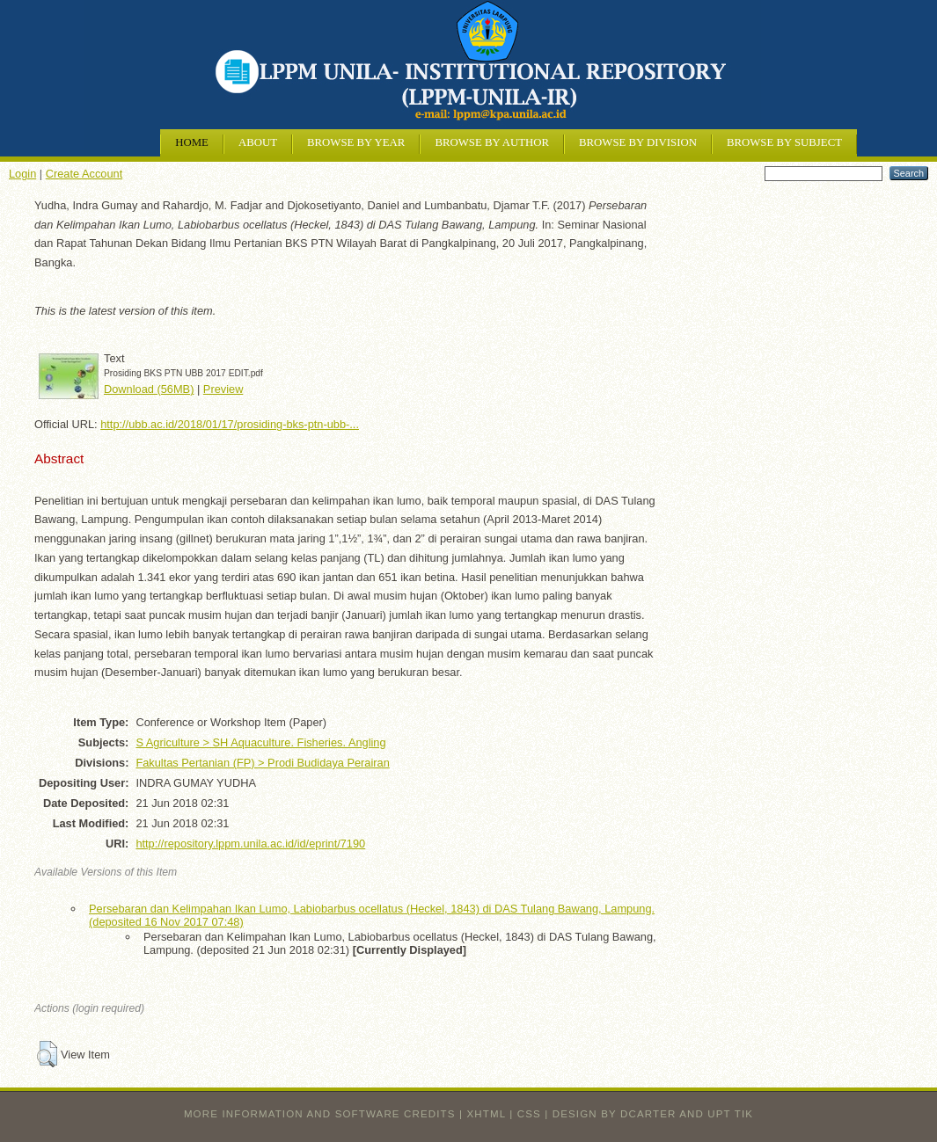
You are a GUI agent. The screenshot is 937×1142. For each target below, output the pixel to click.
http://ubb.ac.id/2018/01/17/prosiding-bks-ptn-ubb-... (229, 424)
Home (192, 142)
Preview (223, 389)
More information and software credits (320, 1114)
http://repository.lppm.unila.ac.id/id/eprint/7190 (250, 843)
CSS (529, 1114)
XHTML (486, 1114)
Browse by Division (638, 142)
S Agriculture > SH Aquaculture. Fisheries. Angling (260, 742)
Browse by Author (492, 142)
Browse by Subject (784, 142)
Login (22, 173)
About (257, 142)
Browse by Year (356, 142)
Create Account (84, 173)
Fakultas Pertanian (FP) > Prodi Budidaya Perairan (262, 762)
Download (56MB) (149, 389)
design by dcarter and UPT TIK (653, 1114)
